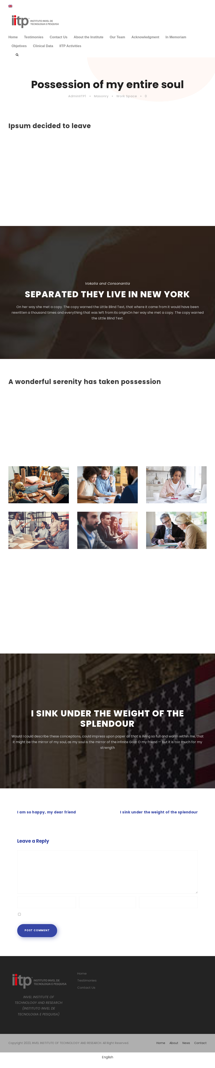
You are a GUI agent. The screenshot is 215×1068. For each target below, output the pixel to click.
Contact (200, 1043)
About (173, 1043)
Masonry (101, 96)
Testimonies (33, 37)
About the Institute (88, 37)
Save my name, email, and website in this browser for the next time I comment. (86, 913)
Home (13, 37)
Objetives (19, 46)
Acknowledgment (145, 37)
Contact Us (58, 37)
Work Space (126, 96)
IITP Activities (70, 46)
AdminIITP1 (77, 96)
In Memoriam (175, 37)
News (186, 1043)
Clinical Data (43, 46)
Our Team (117, 37)
